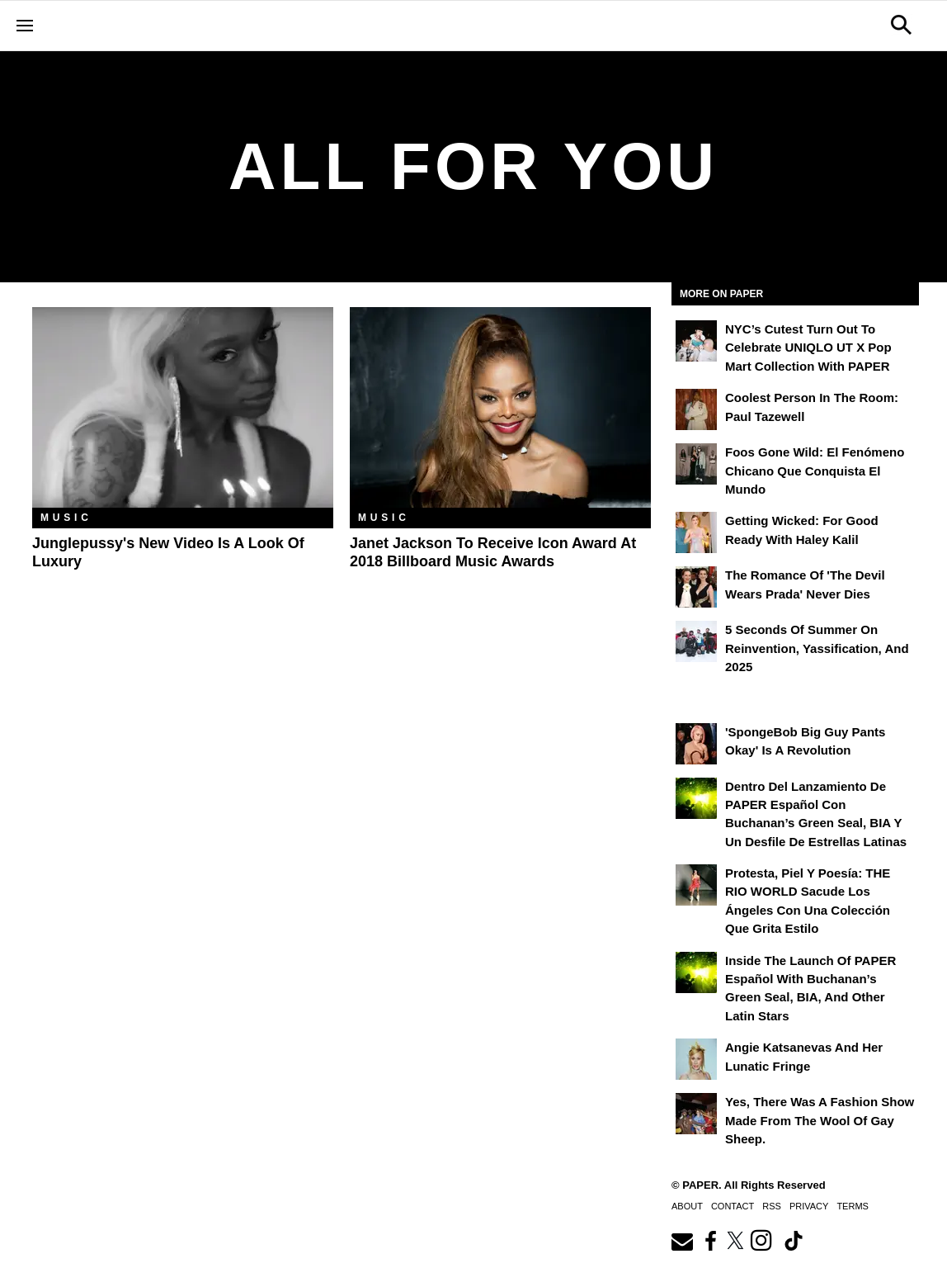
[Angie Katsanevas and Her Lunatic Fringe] (696, 1059)
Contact (732, 1206)
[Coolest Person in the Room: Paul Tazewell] (696, 409)
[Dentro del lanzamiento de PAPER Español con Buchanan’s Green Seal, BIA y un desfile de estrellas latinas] (696, 798)
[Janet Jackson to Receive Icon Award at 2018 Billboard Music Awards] (500, 407)
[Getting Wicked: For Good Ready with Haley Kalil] (696, 532)
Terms (852, 1206)
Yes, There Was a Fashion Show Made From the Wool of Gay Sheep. (819, 1120)
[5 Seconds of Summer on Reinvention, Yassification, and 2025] (696, 641)
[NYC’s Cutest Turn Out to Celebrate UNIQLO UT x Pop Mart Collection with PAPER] (696, 341)
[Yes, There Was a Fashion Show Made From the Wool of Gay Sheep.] (696, 1113)
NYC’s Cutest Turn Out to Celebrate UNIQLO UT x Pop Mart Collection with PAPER (808, 347)
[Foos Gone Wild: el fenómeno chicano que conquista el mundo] (696, 464)
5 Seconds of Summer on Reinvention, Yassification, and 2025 (817, 648)
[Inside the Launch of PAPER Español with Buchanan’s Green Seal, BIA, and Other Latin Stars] (696, 972)
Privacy (808, 1206)
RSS (771, 1206)
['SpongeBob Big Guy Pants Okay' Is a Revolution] (696, 743)
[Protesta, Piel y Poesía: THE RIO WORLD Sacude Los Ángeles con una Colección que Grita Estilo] (696, 885)
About (687, 1206)
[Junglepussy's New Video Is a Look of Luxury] (182, 407)
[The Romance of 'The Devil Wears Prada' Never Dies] (696, 587)
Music (66, 517)
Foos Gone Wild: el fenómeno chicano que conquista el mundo (814, 470)
